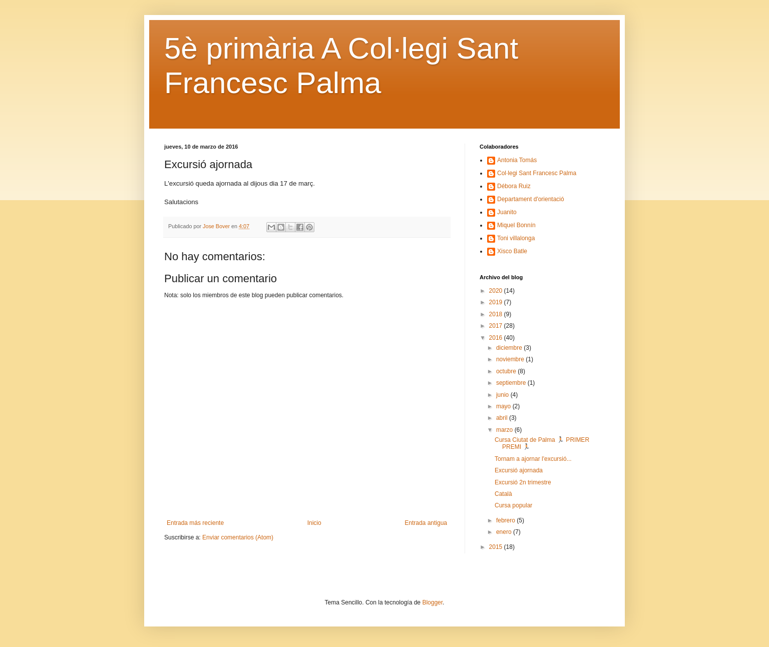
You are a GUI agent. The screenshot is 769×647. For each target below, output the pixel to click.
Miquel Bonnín (516, 225)
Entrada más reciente (195, 522)
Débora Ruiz (514, 186)
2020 (496, 290)
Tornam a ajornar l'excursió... (533, 458)
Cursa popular (513, 505)
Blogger (432, 602)
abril (502, 417)
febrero (506, 520)
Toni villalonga (516, 238)
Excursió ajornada (519, 470)
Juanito (507, 212)
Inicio (314, 522)
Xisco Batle (512, 251)
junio (503, 394)
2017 (496, 325)
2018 (496, 314)
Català (503, 493)
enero (504, 531)
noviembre (511, 359)
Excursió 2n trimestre (523, 482)
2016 (496, 337)
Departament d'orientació (530, 199)
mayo (504, 406)
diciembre (510, 347)
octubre (507, 371)
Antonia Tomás (517, 160)
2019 (496, 302)
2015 (496, 546)
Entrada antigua (426, 522)
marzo (505, 429)
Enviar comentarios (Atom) (237, 537)
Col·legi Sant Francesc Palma (536, 173)
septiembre (512, 382)
